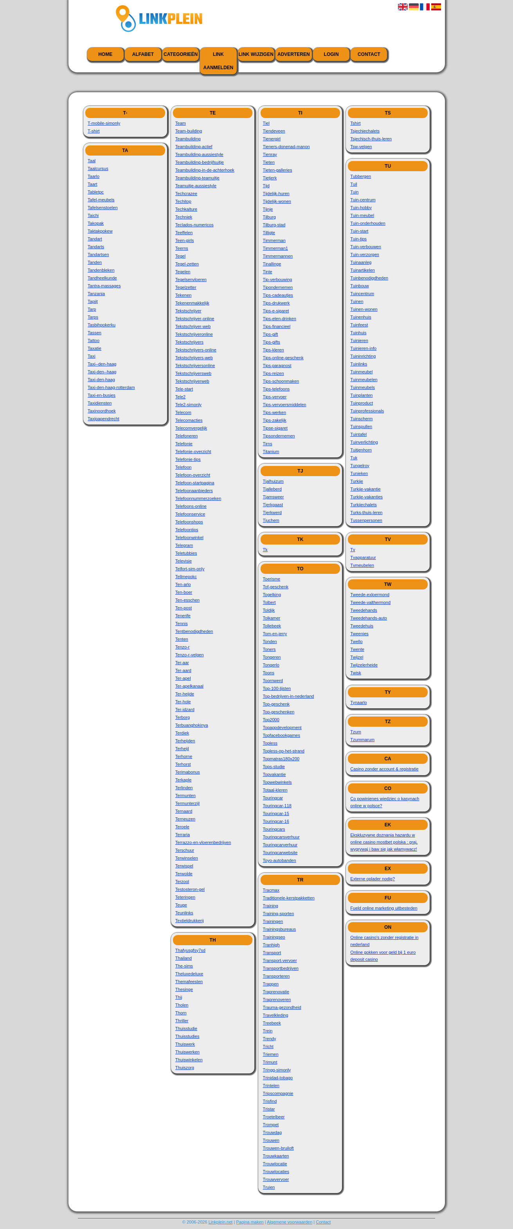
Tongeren (272, 657)
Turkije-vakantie (365, 489)
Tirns (267, 443)
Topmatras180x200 (281, 758)
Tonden (270, 641)
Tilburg (269, 217)
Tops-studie (274, 766)
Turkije (356, 481)
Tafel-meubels (101, 199)
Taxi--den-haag (102, 364)
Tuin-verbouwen (365, 246)
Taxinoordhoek (102, 410)
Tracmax (271, 890)
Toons (268, 672)
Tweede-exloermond (369, 594)
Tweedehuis (361, 625)
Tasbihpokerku (101, 324)
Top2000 (271, 719)
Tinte (267, 271)
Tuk (353, 457)
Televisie (183, 561)
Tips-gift (270, 334)
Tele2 (180, 396)
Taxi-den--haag (102, 371)
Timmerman (274, 240)
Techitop (183, 201)
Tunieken (359, 473)
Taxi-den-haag (101, 379)
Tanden (95, 262)
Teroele (182, 826)
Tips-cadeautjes (278, 295)
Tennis (181, 623)
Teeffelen (184, 232)
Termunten (185, 795)
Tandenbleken (101, 270)
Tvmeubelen (362, 565)
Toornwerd (273, 680)
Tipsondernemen (279, 436)
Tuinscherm (361, 418)
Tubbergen (360, 176)
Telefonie (184, 443)
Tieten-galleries (277, 170)
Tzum (355, 731)
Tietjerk (270, 178)
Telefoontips (186, 529)
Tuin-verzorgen (364, 254)
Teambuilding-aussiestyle (199, 154)
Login (331, 54)
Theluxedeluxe (189, 973)
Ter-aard (183, 670)
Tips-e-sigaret (276, 310)
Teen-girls (184, 240)
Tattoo (93, 340)
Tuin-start (359, 231)
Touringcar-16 (276, 821)
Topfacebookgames (281, 735)
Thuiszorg (184, 1067)
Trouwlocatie (275, 1163)
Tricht (268, 1046)
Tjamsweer (273, 496)
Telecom (183, 412)
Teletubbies (186, 553)
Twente (357, 649)
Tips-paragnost (277, 365)
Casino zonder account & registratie (384, 769)
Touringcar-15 (276, 813)
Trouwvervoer (276, 1179)
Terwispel (184, 866)
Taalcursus (98, 168)
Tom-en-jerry (275, 633)
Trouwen (271, 1140)
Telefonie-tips (188, 459)
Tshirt (355, 123)
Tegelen (183, 271)
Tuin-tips (358, 238)
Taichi (93, 215)
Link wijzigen (255, 54)
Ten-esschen (187, 600)
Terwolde (184, 873)
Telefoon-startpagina (194, 482)
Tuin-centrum (362, 199)
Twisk (355, 672)
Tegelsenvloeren (191, 279)
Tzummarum (362, 739)
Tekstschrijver (188, 310)
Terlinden (184, 787)
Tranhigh (271, 944)
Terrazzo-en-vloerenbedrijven (203, 842)
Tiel (266, 123)
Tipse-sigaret (275, 428)
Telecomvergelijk (191, 428)
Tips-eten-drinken (279, 318)
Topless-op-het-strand (283, 751)
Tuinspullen (361, 426)
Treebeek (272, 1023)
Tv (352, 549)
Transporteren (276, 976)
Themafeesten (189, 981)
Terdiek (182, 733)
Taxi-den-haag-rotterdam (111, 387)
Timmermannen (278, 256)
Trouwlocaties (276, 1171)
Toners (269, 649)
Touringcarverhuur (280, 844)
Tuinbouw (359, 285)
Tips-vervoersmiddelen (284, 404)
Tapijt (93, 301)
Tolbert (269, 602)
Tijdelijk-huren (276, 193)
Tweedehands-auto (368, 618)
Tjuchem (271, 520)
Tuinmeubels (362, 387)
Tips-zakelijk (274, 420)
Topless (270, 743)
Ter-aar (182, 662)
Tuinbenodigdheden (369, 278)
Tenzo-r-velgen (189, 654)
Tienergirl (272, 138)
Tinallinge (272, 264)
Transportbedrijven (281, 968)
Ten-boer (183, 592)
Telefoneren (186, 436)
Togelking (272, 594)
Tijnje (268, 209)
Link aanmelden (218, 61)
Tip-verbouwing (277, 279)
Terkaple (183, 780)
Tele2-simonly (188, 404)
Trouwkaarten (276, 1156)
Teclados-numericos (194, 224)
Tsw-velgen (361, 146)
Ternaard (183, 811)
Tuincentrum (362, 293)
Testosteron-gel (190, 889)
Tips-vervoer (275, 396)
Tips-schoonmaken (281, 381)
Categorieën (181, 54)
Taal (91, 160)
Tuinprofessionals (367, 410)
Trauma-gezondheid (282, 1007)
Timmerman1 (275, 248)
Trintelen (271, 1085)
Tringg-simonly (277, 1070)
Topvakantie (274, 774)
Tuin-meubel (362, 215)
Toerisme (272, 579)
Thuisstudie (186, 1028)
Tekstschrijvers (189, 342)
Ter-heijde (184, 694)
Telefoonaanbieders (194, 490)
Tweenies (359, 633)
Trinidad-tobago (278, 1077)
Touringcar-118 (277, 805)
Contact (369, 54)
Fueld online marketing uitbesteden (383, 908)
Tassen (94, 332)
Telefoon (183, 467)
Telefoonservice (190, 514)
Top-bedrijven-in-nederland (288, 696)
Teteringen (185, 897)
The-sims (184, 966)
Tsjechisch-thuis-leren (371, 138)
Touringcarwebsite (280, 852)
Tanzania (96, 293)
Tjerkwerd (272, 512)
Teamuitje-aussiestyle (195, 185)
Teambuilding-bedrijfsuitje (199, 162)
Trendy (269, 1038)
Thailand (183, 958)
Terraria (182, 834)
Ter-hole (183, 701)
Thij (178, 997)
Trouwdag (272, 1132)
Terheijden (185, 740)
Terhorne (183, 756)
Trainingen (273, 921)
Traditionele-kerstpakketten (289, 898)
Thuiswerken (187, 1052)
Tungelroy (359, 465)
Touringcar (273, 797)
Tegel (180, 256)
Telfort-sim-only (190, 568)
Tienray (270, 154)
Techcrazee (186, 193)
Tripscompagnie (278, 1093)
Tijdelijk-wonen (277, 201)
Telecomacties (189, 420)
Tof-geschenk (275, 586)
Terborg (182, 717)
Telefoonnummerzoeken (198, 498)
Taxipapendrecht (103, 418)
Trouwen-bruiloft (278, 1148)
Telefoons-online (191, 506)
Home (105, 54)
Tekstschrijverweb (192, 381)
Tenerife (183, 615)
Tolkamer (272, 618)
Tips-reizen (273, 373)
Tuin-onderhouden (367, 223)
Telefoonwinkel (189, 537)
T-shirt (94, 131)
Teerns (181, 248)
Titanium (271, 451)
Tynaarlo (358, 702)
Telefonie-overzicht (193, 451)
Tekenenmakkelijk (192, 303)
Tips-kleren (273, 350)
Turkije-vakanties (366, 496)
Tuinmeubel (361, 371)
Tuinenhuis (360, 317)
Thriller (182, 1020)
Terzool (182, 881)
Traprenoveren (277, 999)
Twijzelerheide (364, 665)
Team (180, 123)
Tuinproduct (361, 403)
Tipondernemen (278, 287)
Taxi (91, 356)
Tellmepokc (186, 576)
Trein (268, 1030)
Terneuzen (185, 819)
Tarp (92, 309)
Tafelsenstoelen (102, 207)
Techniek (183, 217)
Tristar (269, 1109)
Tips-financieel (277, 326)
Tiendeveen (274, 131)
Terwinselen (186, 858)
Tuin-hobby (361, 207)
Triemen (271, 1054)
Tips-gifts (271, 342)
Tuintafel (358, 434)
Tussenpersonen (366, 520)
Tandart (95, 238)
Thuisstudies (187, 1036)
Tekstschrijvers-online (195, 350)
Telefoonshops (189, 522)
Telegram (184, 545)
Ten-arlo (183, 584)
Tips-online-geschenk (283, 357)
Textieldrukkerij (189, 920)
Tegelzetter (185, 287)
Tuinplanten (361, 395)
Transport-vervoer (280, 960)
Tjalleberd (272, 489)
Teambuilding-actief (193, 146)
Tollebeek (272, 625)
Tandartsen (98, 254)
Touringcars (274, 829)
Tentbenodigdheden (194, 631)
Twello (356, 641)
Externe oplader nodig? (372, 878)
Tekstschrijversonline (195, 365)
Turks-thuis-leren (366, 512)
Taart (92, 184)
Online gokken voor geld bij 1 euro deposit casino (383, 956)
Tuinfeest (359, 324)
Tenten (181, 639)
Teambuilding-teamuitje (197, 178)
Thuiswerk (185, 1044)
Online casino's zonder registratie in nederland (384, 941)
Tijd (266, 185)
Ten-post (183, 608)
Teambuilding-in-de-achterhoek (204, 170)
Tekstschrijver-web (193, 326)
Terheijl (182, 748)
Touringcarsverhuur (281, 837)
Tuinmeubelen (363, 379)
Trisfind (270, 1101)
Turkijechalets (363, 504)
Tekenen (183, 295)
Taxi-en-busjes (101, 395)
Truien (269, 1187)
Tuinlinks (358, 364)
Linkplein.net (221, 1222)
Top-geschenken (279, 711)
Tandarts (96, 246)
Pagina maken (249, 1222)
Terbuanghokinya (191, 725)
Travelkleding (275, 1015)
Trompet (271, 1124)
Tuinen (356, 301)
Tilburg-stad (274, 224)
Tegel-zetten (187, 264)
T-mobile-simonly (104, 123)
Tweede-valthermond (370, 602)
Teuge (181, 905)
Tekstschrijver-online (194, 318)
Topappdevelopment (282, 727)
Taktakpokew (100, 231)
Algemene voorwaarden (289, 1222)
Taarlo (93, 176)
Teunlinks (184, 912)
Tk (265, 549)
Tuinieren (359, 340)
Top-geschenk (276, 704)
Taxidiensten (100, 403)
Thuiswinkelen (189, 1059)
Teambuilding (188, 138)
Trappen (271, 984)
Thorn (181, 1012)
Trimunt (270, 1062)
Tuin (354, 192)
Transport (272, 952)
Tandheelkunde (102, 278)
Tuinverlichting (364, 442)
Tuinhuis (358, 332)
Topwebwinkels (277, 782)
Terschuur (184, 850)
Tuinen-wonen (363, 309)
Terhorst (183, 764)
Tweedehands (363, 610)
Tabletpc (96, 192)
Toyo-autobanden (279, 860)
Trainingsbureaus (279, 929)
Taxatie (94, 348)
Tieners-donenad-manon (286, 146)
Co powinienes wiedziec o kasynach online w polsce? (384, 802)
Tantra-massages (104, 285)
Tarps (93, 317)
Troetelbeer (274, 1116)
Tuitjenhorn (361, 450)
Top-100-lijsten (277, 688)
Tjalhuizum (273, 481)
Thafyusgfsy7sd (190, 950)
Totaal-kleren (275, 790)
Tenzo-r (182, 647)
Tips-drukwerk (276, 303)
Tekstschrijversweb (193, 373)
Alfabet (143, 54)
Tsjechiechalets (365, 131)
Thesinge (184, 989)
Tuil (353, 184)
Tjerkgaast (273, 504)
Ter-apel (183, 678)
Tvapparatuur (363, 557)
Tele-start (184, 389)
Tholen (182, 1005)
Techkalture (186, 209)
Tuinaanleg (360, 262)
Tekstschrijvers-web (194, 357)
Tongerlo (271, 665)
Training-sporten (278, 913)
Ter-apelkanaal (189, 686)
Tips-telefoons (276, 389)
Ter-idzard (184, 709)
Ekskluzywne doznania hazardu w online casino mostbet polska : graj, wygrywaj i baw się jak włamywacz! (384, 842)
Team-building (188, 131)
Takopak (96, 223)
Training (270, 905)
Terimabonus (187, 772)
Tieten (269, 162)
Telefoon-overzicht (192, 475)
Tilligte (269, 232)
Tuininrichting (363, 356)
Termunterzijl (187, 803)
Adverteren (293, 54)
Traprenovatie (276, 991)
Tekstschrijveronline (194, 334)
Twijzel (356, 657)
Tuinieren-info (363, 348)
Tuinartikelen (362, 270)
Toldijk (269, 610)
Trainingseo (274, 937)
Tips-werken (274, 412)
